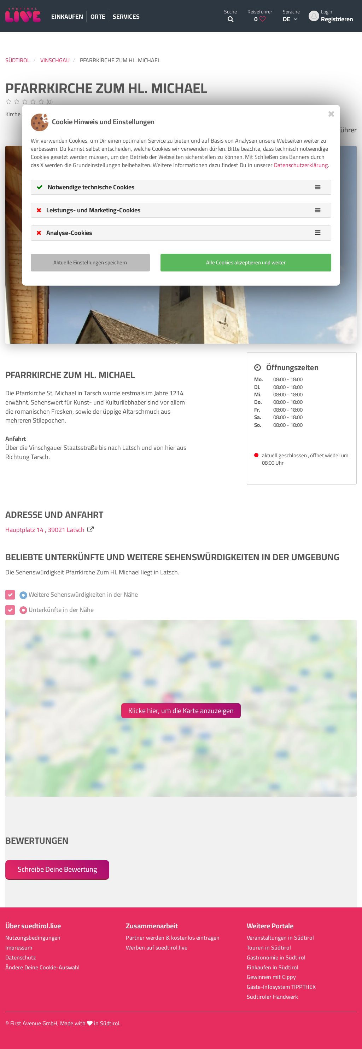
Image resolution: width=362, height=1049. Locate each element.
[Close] (331, 113)
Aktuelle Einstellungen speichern (90, 262)
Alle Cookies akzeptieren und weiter (246, 262)
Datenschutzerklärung (301, 165)
